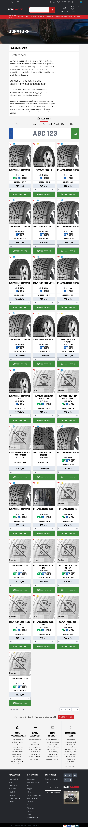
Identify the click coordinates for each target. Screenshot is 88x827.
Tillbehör (41, 17)
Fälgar (20, 17)
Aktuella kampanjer (15, 798)
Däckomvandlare (32, 818)
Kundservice (59, 17)
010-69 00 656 (63, 2)
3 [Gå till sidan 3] (73, 709)
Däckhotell (78, 17)
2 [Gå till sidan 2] (69, 709)
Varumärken (68, 17)
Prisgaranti (30, 808)
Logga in (54, 2)
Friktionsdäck (13, 789)
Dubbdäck (12, 792)
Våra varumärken (32, 805)
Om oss (29, 811)
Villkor (29, 792)
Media (29, 814)
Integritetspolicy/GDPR (34, 795)
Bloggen (29, 789)
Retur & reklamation (33, 798)
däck (19, 90)
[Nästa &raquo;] (77, 709)
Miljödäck (12, 795)
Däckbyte (33, 17)
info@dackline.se (74, 2)
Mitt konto (30, 801)
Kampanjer (49, 17)
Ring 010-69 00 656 (66, 717)
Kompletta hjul (13, 17)
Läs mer (13, 113)
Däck (26, 17)
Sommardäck (13, 785)
